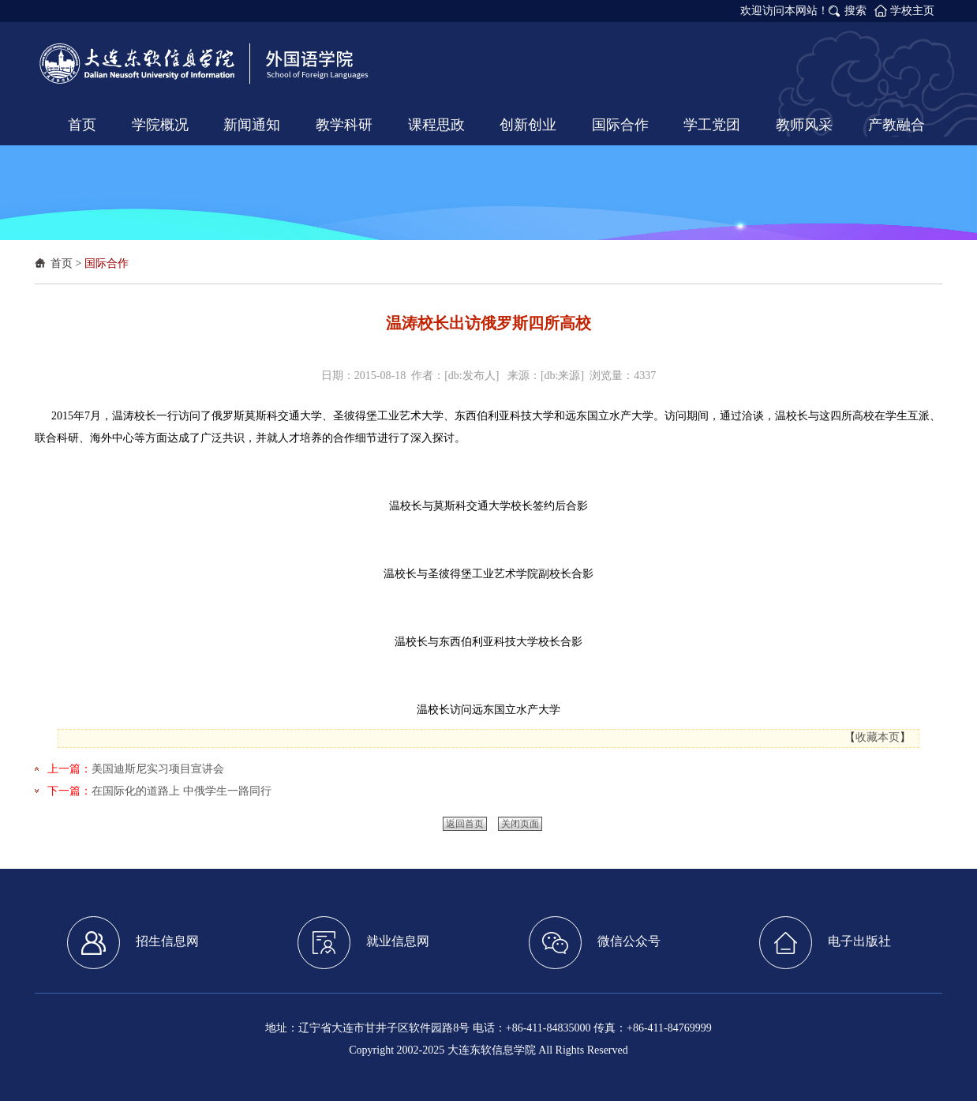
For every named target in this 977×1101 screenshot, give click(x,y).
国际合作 (106, 263)
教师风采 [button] (804, 125)
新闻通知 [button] (251, 125)
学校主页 (912, 11)
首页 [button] (82, 125)
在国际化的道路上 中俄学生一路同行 (181, 791)
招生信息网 (133, 942)
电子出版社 (825, 942)
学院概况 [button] (160, 125)
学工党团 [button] (711, 125)
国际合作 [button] (620, 125)
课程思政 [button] (436, 125)
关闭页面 (520, 823)
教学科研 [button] (344, 125)
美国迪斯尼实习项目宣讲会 (158, 769)
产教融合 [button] (896, 125)
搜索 (855, 11)
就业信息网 (363, 942)
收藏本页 (877, 737)
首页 (62, 263)
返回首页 (465, 823)
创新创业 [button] (528, 125)
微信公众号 (595, 942)
